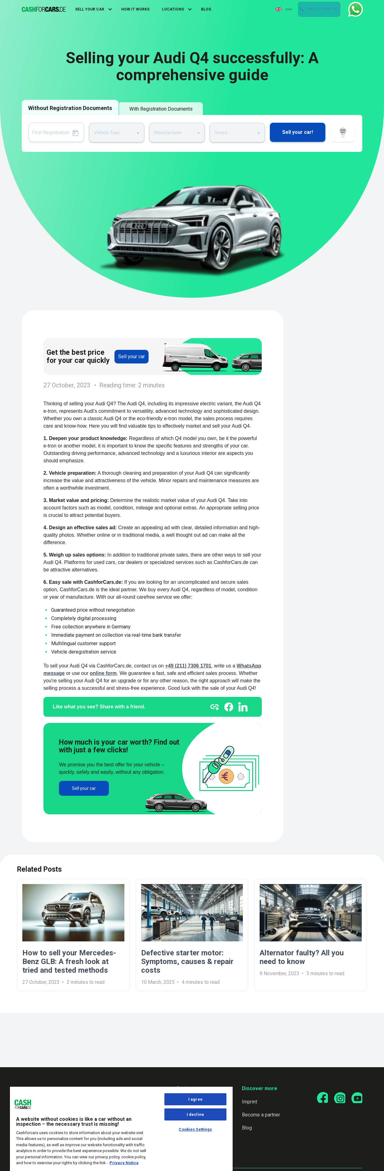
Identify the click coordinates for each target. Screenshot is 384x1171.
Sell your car (131, 356)
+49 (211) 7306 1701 (319, 9)
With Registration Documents (161, 109)
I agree (195, 1099)
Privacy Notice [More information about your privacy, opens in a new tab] (124, 1162)
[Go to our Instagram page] (337, 1098)
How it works (342, 133)
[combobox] (117, 132)
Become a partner (258, 1115)
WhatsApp (353, 9)
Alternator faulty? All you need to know (302, 957)
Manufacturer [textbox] (168, 132)
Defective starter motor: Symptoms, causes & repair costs (187, 962)
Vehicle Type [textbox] (107, 132)
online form (103, 673)
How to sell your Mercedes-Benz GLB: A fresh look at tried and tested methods (69, 962)
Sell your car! (297, 132)
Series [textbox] (221, 132)
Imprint (246, 1102)
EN (273, 9)
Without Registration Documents (70, 108)
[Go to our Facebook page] (319, 1098)
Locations (173, 9)
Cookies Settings (195, 1129)
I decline (195, 1114)
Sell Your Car (89, 9)
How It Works (135, 9)
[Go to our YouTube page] (356, 1098)
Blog (206, 9)
